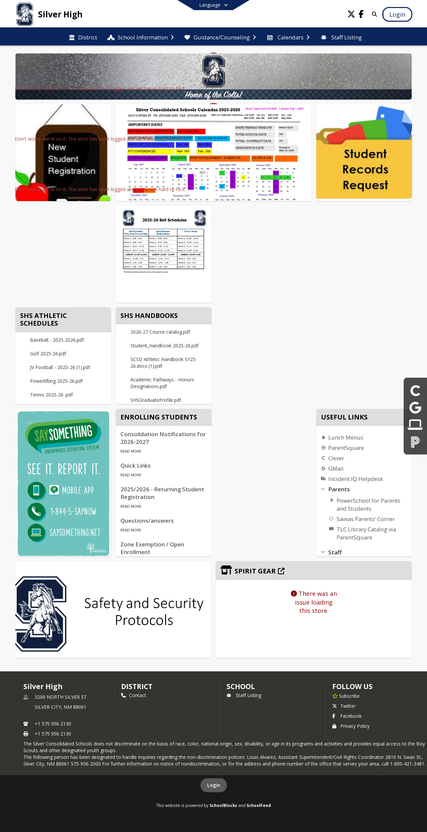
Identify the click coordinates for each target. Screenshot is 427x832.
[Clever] (415, 390)
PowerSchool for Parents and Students (368, 504)
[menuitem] (83, 36)
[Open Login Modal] (397, 14)
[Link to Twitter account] (351, 15)
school (241, 686)
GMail (336, 468)
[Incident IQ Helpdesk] (415, 425)
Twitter (344, 706)
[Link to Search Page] (373, 14)
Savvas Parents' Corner (366, 519)
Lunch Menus (345, 437)
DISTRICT (136, 686)
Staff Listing (244, 695)
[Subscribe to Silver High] (346, 695)
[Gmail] (415, 407)
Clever (336, 458)
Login (213, 785)
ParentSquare (346, 448)
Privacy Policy (351, 726)
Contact (133, 695)
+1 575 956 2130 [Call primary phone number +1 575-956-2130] (53, 723)
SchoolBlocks (223, 805)
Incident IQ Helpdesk (355, 479)
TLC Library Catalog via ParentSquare (366, 533)
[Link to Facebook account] (361, 15)
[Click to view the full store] (314, 570)
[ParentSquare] (415, 442)
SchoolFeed (259, 805)
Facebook (347, 716)
